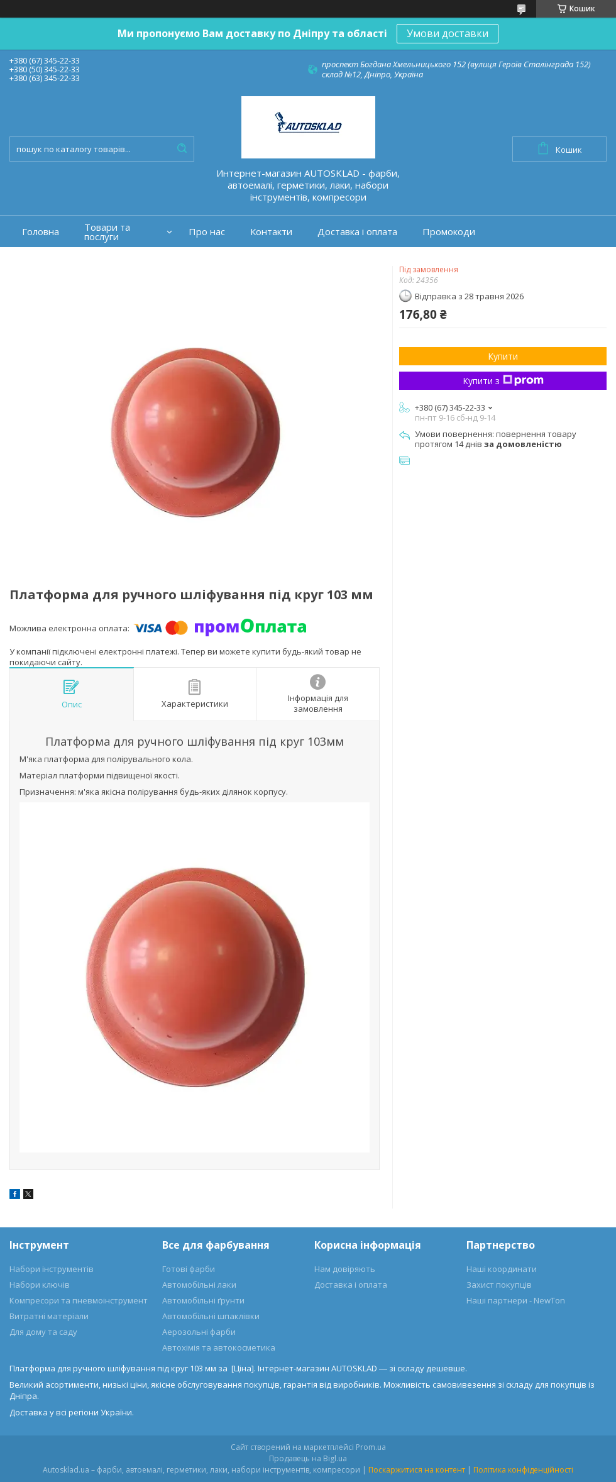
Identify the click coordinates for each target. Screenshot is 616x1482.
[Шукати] (181, 149)
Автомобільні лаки (199, 1284)
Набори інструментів (51, 1269)
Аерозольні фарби (199, 1331)
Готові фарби (188, 1269)
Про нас (207, 231)
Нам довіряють (344, 1269)
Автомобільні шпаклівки (211, 1316)
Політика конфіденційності (523, 1469)
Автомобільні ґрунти (203, 1300)
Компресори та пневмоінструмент (78, 1300)
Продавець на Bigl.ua (308, 1458)
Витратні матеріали (49, 1316)
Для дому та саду (43, 1331)
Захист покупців (499, 1284)
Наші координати (501, 1269)
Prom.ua (371, 1447)
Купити (503, 356)
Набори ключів (39, 1284)
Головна (40, 231)
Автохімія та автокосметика (218, 1347)
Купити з (503, 381)
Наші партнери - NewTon (515, 1300)
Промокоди (448, 231)
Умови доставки (447, 33)
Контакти (271, 231)
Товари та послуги (107, 232)
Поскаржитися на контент (416, 1469)
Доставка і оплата (357, 231)
